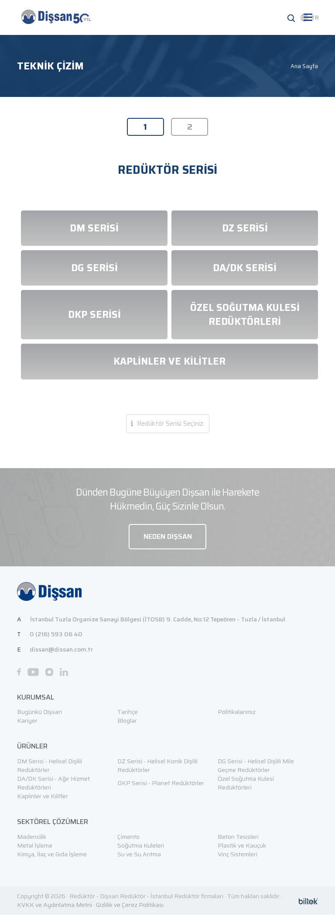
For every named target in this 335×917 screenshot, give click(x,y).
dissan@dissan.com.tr (61, 652)
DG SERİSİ (94, 269)
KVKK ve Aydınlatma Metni (54, 907)
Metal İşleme (34, 847)
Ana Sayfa (304, 66)
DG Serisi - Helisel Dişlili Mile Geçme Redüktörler (256, 768)
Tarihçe (127, 714)
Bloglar (127, 723)
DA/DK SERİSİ (245, 269)
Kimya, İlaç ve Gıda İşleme (52, 856)
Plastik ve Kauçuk (242, 847)
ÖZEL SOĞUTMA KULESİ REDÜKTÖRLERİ (245, 316)
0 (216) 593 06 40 (56, 636)
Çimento (128, 839)
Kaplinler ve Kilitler (42, 798)
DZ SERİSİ (245, 229)
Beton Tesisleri (238, 839)
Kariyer (27, 723)
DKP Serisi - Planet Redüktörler (160, 785)
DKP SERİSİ (94, 316)
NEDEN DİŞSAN (168, 538)
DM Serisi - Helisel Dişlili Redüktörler (49, 768)
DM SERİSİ (94, 229)
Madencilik (31, 839)
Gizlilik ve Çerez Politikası (130, 907)
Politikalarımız (237, 714)
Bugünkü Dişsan (39, 714)
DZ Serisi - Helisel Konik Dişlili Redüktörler (157, 768)
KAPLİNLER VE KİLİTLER (169, 362)
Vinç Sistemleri (237, 856)
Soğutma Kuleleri (140, 847)
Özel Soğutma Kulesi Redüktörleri (246, 785)
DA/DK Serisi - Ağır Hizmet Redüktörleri (53, 785)
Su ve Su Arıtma (139, 856)
